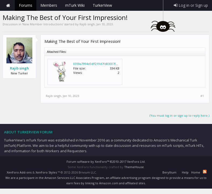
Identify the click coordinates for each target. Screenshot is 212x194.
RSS (205, 172)
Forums (25, 5)
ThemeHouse (134, 167)
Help (185, 172)
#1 (202, 96)
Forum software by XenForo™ (106, 162)
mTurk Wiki (75, 5)
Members (48, 5)
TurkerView (102, 5)
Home (8, 5)
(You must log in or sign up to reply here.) (179, 115)
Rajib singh (87, 24)
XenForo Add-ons (19, 172)
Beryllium (169, 172)
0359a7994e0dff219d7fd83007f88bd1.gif (100, 64)
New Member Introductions (43, 24)
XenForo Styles (46, 172)
